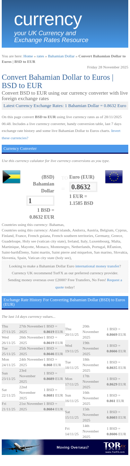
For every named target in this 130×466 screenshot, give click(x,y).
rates (40, 56)
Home (28, 56)
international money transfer (97, 266)
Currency (48, 19)
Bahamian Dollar (61, 56)
